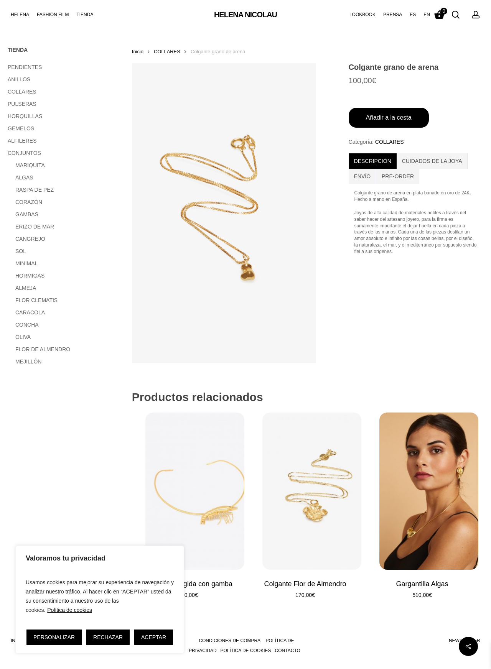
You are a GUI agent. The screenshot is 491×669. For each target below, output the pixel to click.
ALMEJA (25, 288)
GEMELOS (21, 128)
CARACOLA (30, 312)
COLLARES (22, 92)
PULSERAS (22, 104)
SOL (20, 251)
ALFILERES (22, 141)
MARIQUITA (30, 165)
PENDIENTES (25, 67)
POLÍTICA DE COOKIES (246, 650)
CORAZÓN (28, 202)
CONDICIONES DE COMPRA (229, 640)
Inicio (137, 51)
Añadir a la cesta (389, 117)
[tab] (373, 161)
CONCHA (27, 325)
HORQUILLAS (25, 116)
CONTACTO (287, 650)
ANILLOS (19, 79)
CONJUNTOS (24, 153)
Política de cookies (69, 610)
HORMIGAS (29, 276)
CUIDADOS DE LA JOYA (432, 161)
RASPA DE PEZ (34, 190)
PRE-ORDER (398, 176)
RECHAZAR (108, 637)
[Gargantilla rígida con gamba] (188, 491)
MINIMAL (26, 263)
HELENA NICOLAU (245, 14)
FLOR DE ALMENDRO (42, 349)
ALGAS (24, 177)
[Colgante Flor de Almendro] (305, 491)
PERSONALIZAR (54, 637)
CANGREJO (30, 239)
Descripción (372, 161)
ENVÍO (362, 176)
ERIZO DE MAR (34, 227)
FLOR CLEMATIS (36, 300)
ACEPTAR (153, 637)
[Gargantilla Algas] (422, 491)
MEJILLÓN (28, 361)
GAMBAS (26, 214)
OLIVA (23, 337)
